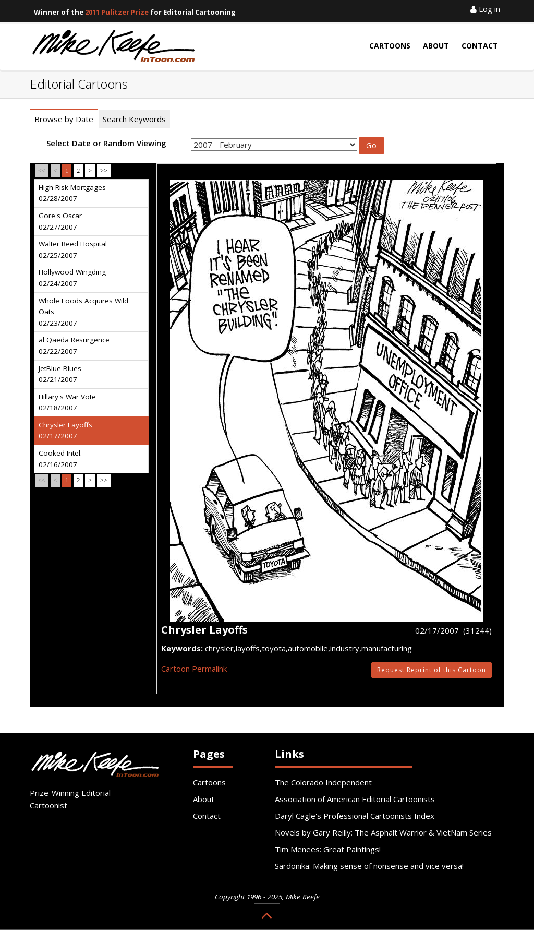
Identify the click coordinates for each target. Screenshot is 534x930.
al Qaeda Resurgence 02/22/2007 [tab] (74, 345)
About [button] (436, 46)
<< (41, 170)
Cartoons (209, 782)
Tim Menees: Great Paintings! (328, 849)
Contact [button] (480, 46)
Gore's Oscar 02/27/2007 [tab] (60, 221)
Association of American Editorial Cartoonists (355, 799)
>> (103, 170)
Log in (485, 9)
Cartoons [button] (389, 46)
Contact (207, 815)
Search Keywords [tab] (134, 119)
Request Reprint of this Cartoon (431, 669)
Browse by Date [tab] (63, 119)
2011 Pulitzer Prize (117, 12)
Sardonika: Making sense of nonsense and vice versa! (369, 866)
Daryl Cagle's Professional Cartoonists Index (354, 815)
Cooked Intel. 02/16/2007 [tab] (60, 458)
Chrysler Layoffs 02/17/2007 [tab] (65, 430)
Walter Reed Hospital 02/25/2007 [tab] (73, 249)
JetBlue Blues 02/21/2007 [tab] (60, 374)
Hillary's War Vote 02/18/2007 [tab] (67, 402)
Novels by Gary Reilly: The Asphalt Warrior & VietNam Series (383, 832)
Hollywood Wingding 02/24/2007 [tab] (72, 277)
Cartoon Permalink (194, 668)
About (203, 799)
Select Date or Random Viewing (106, 143)
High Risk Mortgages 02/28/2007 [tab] (72, 193)
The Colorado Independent (323, 782)
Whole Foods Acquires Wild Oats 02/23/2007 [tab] (83, 312)
